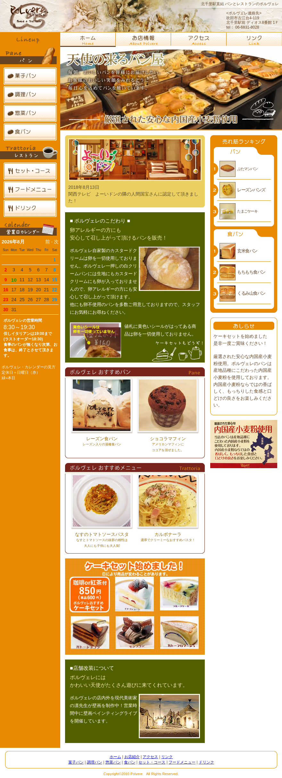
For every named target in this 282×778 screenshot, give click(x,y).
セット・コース (30, 171)
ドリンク (30, 208)
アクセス (150, 757)
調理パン (30, 94)
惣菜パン (30, 113)
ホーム (115, 757)
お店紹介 (132, 757)
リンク (167, 757)
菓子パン (30, 76)
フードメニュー (30, 189)
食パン (30, 132)
